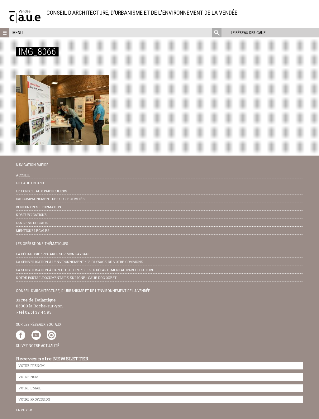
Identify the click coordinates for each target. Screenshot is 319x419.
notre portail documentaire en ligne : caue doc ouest (66, 277)
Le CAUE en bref (30, 183)
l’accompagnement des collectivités (50, 198)
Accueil (23, 175)
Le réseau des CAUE (248, 32)
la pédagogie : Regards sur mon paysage (53, 254)
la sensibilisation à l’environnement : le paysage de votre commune (79, 261)
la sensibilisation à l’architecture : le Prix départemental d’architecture (85, 269)
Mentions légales (32, 230)
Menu (17, 32)
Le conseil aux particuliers (41, 191)
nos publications (31, 214)
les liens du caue (32, 222)
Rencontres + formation (38, 207)
